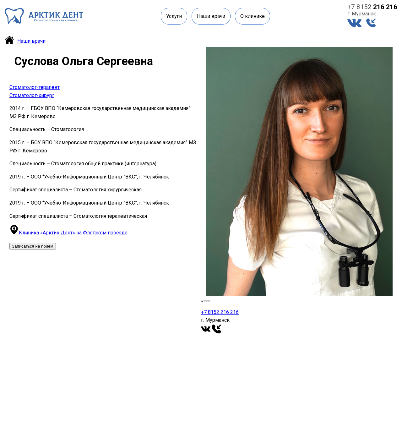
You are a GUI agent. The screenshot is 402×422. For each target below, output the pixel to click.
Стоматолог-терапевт (34, 87)
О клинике (252, 16)
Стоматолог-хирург (31, 95)
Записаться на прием (32, 246)
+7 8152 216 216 (220, 312)
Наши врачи (211, 16)
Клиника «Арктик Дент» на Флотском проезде (73, 233)
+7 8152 (372, 7)
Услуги (174, 16)
